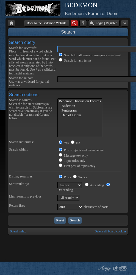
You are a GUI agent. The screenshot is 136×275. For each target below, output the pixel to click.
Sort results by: (19, 184)
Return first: (17, 205)
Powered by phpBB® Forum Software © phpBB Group (120, 268)
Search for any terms (75, 60)
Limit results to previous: (25, 196)
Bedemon (79, 106)
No (75, 143)
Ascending (94, 185)
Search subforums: (21, 142)
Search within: (18, 149)
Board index (18, 231)
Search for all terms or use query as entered (90, 55)
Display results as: (21, 176)
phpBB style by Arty (103, 268)
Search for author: (21, 78)
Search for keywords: (23, 48)
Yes (64, 143)
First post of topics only (77, 166)
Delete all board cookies (110, 231)
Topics (80, 177)
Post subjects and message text (81, 150)
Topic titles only (72, 161)
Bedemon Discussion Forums (79, 101)
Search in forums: (20, 100)
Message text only (73, 155)
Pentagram (79, 110)
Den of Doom (79, 115)
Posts (65, 177)
